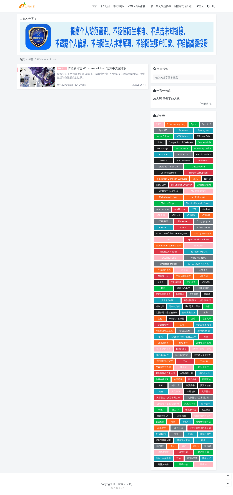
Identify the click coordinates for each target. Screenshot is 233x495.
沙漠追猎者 (205, 385)
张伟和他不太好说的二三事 (183, 336)
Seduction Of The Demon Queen (172, 233)
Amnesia (183, 130)
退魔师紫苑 (163, 452)
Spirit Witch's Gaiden (198, 239)
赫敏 (184, 446)
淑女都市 (175, 391)
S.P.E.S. (183, 227)
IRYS (195, 178)
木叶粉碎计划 (186, 373)
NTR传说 (176, 215)
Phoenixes (183, 221)
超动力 (196, 446)
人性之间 (203, 276)
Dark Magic (163, 148)
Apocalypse (203, 130)
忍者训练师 (163, 342)
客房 (205, 312)
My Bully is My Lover (181, 184)
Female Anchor (203, 154)
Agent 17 (206, 124)
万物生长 (203, 269)
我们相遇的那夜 (163, 348)
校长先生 (192, 379)
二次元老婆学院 (183, 276)
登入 (200, 6)
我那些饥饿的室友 (164, 361)
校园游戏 (178, 379)
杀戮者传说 (204, 373)
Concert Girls (204, 142)
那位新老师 (203, 452)
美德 (173, 421)
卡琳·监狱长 (203, 288)
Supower (198, 245)
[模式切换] (208, 6)
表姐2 (190, 433)
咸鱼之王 (160, 306)
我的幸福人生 (162, 355)
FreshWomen (183, 160)
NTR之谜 (160, 215)
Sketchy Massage (202, 233)
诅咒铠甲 (160, 446)
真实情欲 (206, 409)
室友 (160, 318)
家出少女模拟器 (176, 318)
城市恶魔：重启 (192, 306)
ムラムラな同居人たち (198, 263)
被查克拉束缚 (183, 440)
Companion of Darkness (181, 142)
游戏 (62, 68)
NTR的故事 (163, 221)
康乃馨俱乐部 (203, 330)
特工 (160, 409)
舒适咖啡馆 (161, 433)
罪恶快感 (160, 421)
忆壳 (206, 336)
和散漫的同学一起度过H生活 (197, 300)
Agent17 (163, 130)
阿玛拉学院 (192, 458)
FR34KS (163, 160)
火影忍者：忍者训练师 (198, 397)
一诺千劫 (183, 269)
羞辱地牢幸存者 (203, 421)
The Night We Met (198, 251)
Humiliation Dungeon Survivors (171, 178)
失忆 (208, 306)
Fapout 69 (183, 154)
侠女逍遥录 (176, 282)
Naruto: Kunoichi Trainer (198, 203)
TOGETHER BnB (168, 257)
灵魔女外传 (189, 403)
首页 (94, 6)
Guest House (198, 166)
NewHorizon (180, 209)
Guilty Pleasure (168, 172)
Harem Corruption (198, 172)
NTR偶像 (191, 215)
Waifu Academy (198, 257)
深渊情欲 (191, 391)
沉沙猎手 (190, 385)
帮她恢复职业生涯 (164, 330)
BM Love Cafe (203, 136)
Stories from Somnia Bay (168, 245)
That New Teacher (168, 251)
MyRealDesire (198, 197)
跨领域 (207, 446)
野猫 (178, 458)
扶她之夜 (204, 361)
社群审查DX (162, 415)
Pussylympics (203, 221)
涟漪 (161, 391)
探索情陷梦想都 (163, 367)
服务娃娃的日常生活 (165, 373)
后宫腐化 (180, 294)
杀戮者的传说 (162, 379)
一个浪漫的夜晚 (163, 269)
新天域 (183, 367)
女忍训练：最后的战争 (166, 312)
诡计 (173, 446)
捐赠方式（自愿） (184, 6)
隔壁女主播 (163, 464)
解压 (203, 440)
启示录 (207, 294)
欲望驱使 (206, 379)
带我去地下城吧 (203, 324)
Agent (194, 124)
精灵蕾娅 (181, 415)
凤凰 (163, 288)
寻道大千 (206, 318)
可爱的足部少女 (163, 294)
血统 (176, 433)
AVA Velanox (183, 136)
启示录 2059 (167, 300)
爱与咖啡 (205, 403)
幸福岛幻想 (184, 330)
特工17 (175, 409)
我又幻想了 (181, 348)
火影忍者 (206, 391)
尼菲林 (183, 324)
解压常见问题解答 (161, 6)
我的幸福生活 (181, 355)
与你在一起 (163, 276)
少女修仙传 (163, 324)
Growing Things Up (168, 166)
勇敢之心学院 (183, 288)
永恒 (160, 385)
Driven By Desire (202, 148)
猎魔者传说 (190, 409)
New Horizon (162, 209)
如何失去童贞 (188, 312)
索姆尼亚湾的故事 (202, 415)
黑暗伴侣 (183, 464)
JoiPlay (207, 178)
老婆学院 (161, 427)
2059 (158, 124)
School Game (203, 227)
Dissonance (182, 148)
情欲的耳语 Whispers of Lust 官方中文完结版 (97, 68)
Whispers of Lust (168, 263)
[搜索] (213, 6)
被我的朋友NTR (163, 440)
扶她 (185, 361)
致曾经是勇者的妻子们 (200, 427)
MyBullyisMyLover (168, 197)
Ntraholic (206, 209)
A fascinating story (176, 124)
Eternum (163, 154)
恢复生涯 (183, 342)
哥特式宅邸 (174, 306)
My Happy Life (204, 184)
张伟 (160, 336)
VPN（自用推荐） (138, 6)
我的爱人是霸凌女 (202, 355)
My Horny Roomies (168, 190)
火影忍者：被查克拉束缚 (167, 403)
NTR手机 (206, 215)
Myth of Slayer (168, 203)
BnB (159, 142)
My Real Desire (198, 190)
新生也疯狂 (203, 367)
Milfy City (161, 184)
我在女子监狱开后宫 (201, 348)
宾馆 (193, 318)
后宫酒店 (193, 294)
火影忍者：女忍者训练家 (168, 397)
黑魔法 (203, 464)
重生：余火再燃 (163, 458)
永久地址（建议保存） (112, 6)
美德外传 (186, 421)
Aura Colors (163, 136)
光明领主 (191, 282)
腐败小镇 (178, 427)
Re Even (163, 227)
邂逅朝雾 (183, 452)
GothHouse (203, 160)
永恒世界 (175, 385)
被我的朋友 (205, 433)
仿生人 (160, 282)
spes (168, 239)
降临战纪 (206, 458)
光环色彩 (206, 282)
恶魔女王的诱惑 (203, 342)
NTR (194, 209)
